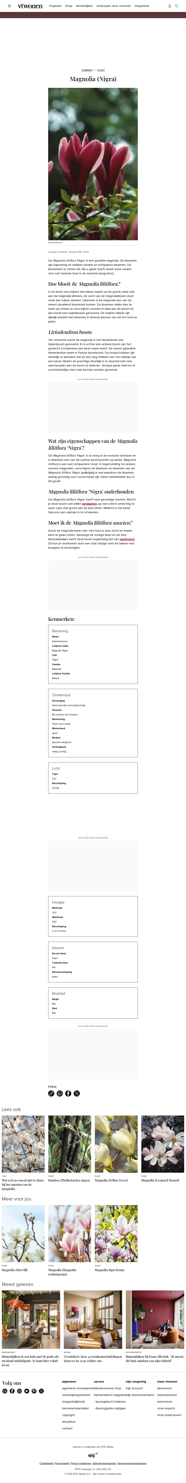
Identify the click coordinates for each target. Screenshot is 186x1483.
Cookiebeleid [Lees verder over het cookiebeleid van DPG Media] (47, 1463)
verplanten (89, 503)
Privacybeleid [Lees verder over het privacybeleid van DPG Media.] (62, 1463)
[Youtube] (26, 1391)
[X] (41, 1391)
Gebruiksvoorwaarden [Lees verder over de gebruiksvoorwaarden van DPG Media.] (104, 1463)
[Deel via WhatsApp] (60, 1093)
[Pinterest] (34, 1391)
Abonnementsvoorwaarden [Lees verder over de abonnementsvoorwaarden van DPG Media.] (131, 1463)
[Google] (4, 1391)
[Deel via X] (77, 1093)
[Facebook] (12, 1391)
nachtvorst (127, 539)
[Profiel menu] (170, 6)
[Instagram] (19, 1391)
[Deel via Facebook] (68, 1093)
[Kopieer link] (51, 1093)
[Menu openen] (9, 6)
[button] (80, 1463)
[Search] (176, 6)
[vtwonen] (30, 5)
